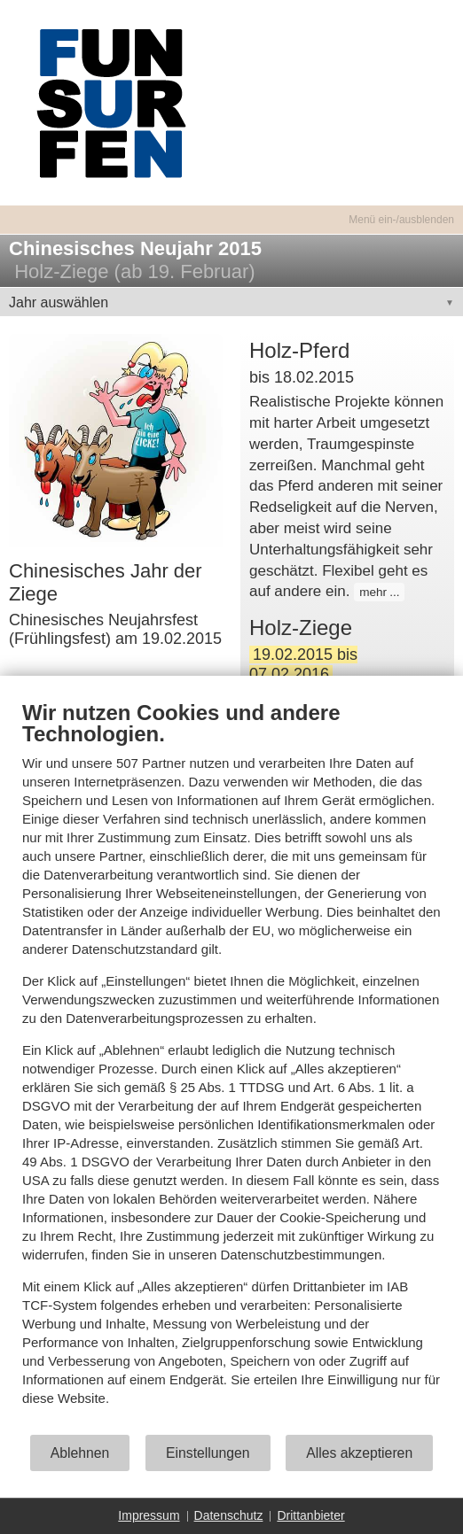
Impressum (148, 1515)
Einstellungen (208, 1452)
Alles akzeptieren (359, 1452)
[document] (231, 1066)
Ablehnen (80, 1452)
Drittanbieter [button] (310, 1515)
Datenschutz (228, 1515)
